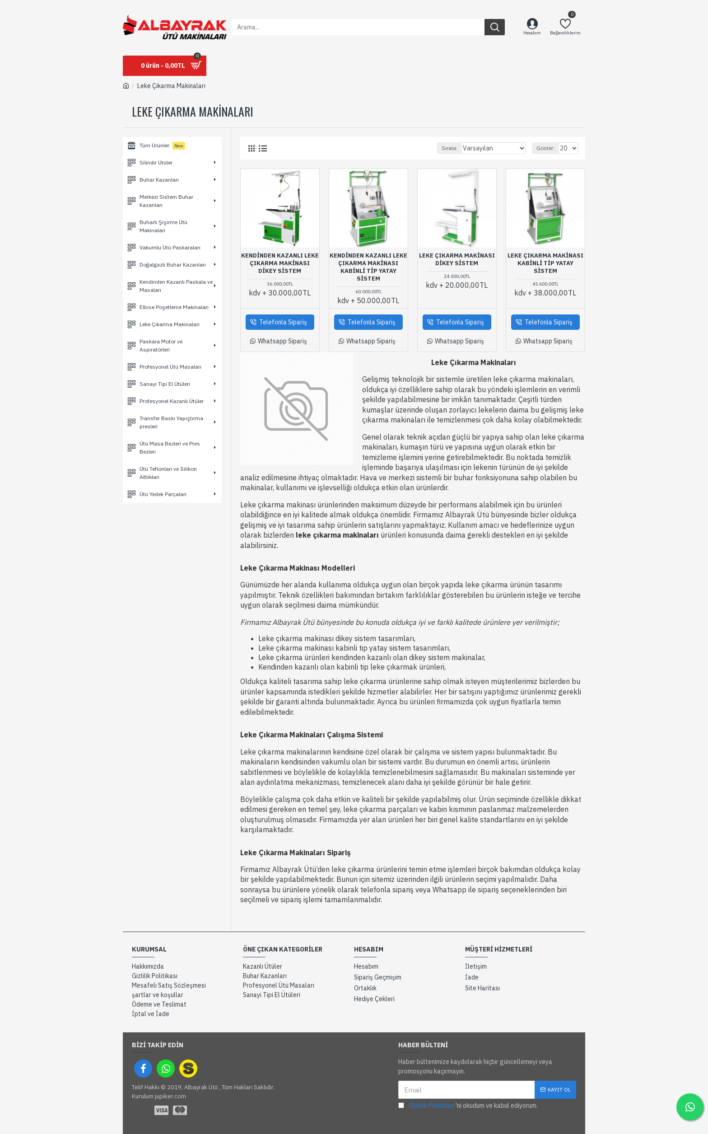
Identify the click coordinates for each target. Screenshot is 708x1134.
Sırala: (458, 148)
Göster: (547, 148)
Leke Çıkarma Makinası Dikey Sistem (457, 259)
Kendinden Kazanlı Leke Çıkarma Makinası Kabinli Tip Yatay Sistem (368, 267)
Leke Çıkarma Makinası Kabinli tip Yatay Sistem (545, 263)
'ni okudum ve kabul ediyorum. (468, 1106)
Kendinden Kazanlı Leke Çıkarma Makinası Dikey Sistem (280, 263)
